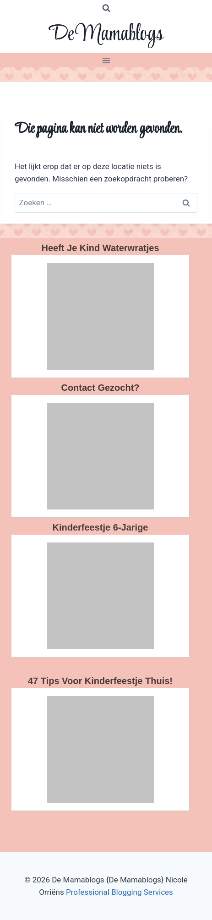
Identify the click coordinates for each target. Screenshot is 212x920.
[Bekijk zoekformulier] (106, 8)
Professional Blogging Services (119, 892)
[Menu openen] (106, 60)
